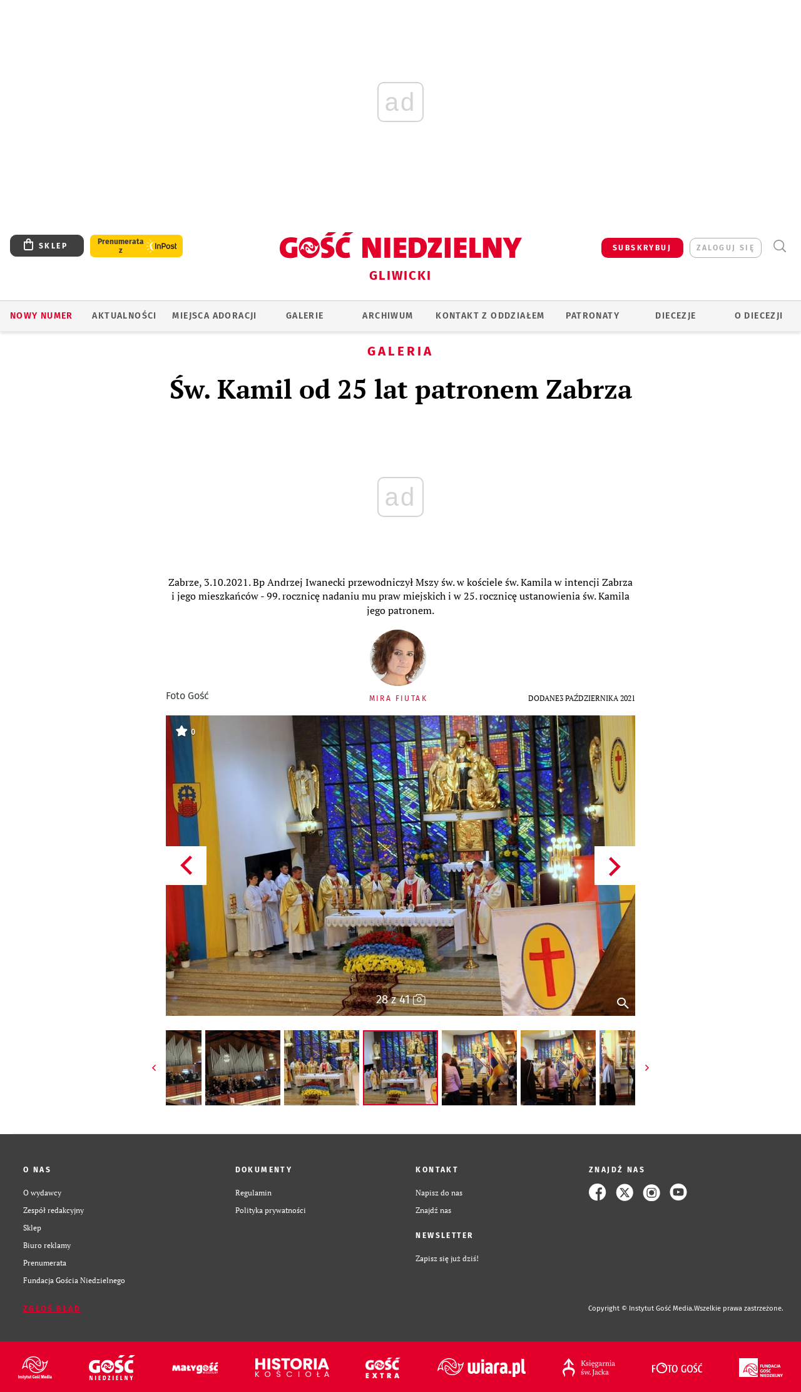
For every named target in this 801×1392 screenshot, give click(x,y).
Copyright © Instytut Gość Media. (641, 1308)
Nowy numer (41, 315)
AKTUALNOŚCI (124, 315)
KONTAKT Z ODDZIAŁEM (490, 315)
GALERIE (305, 315)
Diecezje (675, 315)
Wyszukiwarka (779, 246)
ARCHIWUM (387, 315)
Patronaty (593, 315)
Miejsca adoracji (214, 315)
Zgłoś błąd (52, 1308)
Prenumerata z (121, 246)
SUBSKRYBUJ (642, 247)
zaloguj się (725, 247)
